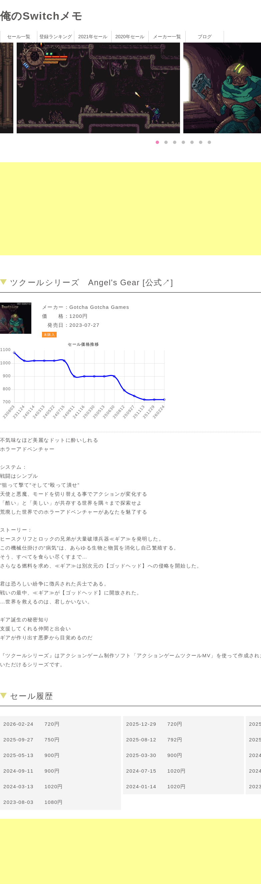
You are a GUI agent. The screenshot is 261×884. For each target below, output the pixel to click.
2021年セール (92, 36)
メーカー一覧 (167, 36)
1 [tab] (157, 142)
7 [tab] (209, 142)
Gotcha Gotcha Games (99, 307)
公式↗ (158, 282)
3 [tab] (174, 142)
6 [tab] (200, 142)
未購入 (49, 334)
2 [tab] (166, 142)
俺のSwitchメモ (41, 16)
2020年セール (129, 36)
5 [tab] (192, 142)
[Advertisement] (125, 208)
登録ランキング (55, 36)
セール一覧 (18, 36)
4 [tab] (183, 142)
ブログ (205, 36)
